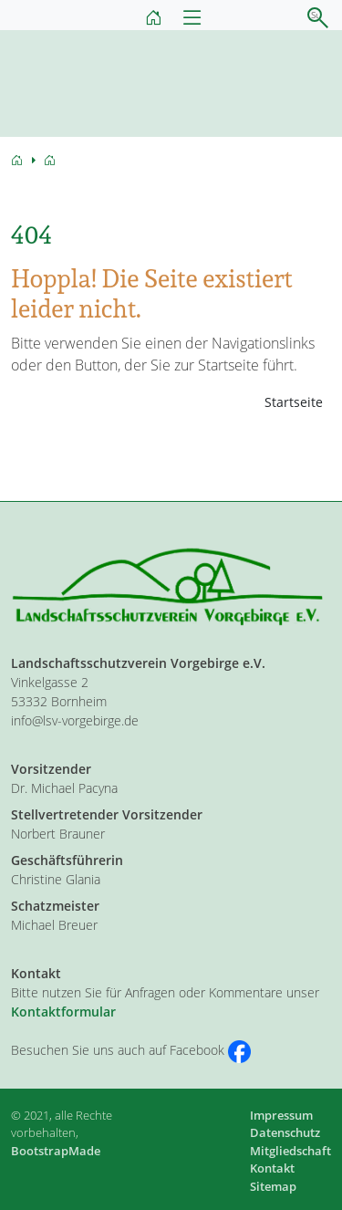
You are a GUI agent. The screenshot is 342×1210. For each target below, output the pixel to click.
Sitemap (273, 1186)
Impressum (281, 1115)
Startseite (293, 402)
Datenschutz (285, 1132)
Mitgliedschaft (290, 1150)
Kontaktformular (63, 1011)
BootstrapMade (55, 1150)
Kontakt (272, 1168)
